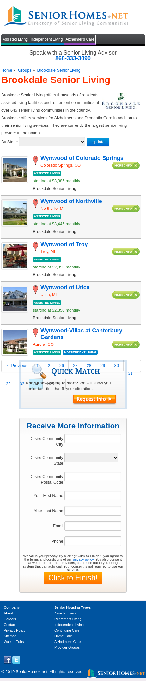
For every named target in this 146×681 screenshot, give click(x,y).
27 (75, 365)
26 (61, 365)
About (8, 613)
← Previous (16, 365)
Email (58, 526)
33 (22, 384)
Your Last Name (48, 510)
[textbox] (92, 438)
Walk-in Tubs (14, 642)
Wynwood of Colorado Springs (82, 158)
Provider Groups (67, 647)
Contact (10, 624)
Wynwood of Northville (71, 201)
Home (6, 70)
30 (116, 365)
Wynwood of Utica (65, 287)
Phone (57, 541)
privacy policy (83, 559)
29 (102, 365)
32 (8, 384)
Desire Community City (46, 441)
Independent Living (47, 39)
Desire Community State (46, 460)
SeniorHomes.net (31, 671)
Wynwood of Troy (64, 244)
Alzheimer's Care (79, 39)
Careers (10, 619)
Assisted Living (15, 39)
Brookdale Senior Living (58, 70)
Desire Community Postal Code (46, 479)
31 (130, 373)
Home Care (63, 636)
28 (89, 365)
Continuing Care (67, 630)
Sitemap (10, 636)
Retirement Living (68, 619)
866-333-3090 (73, 58)
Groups (25, 70)
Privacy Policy (14, 630)
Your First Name (48, 495)
